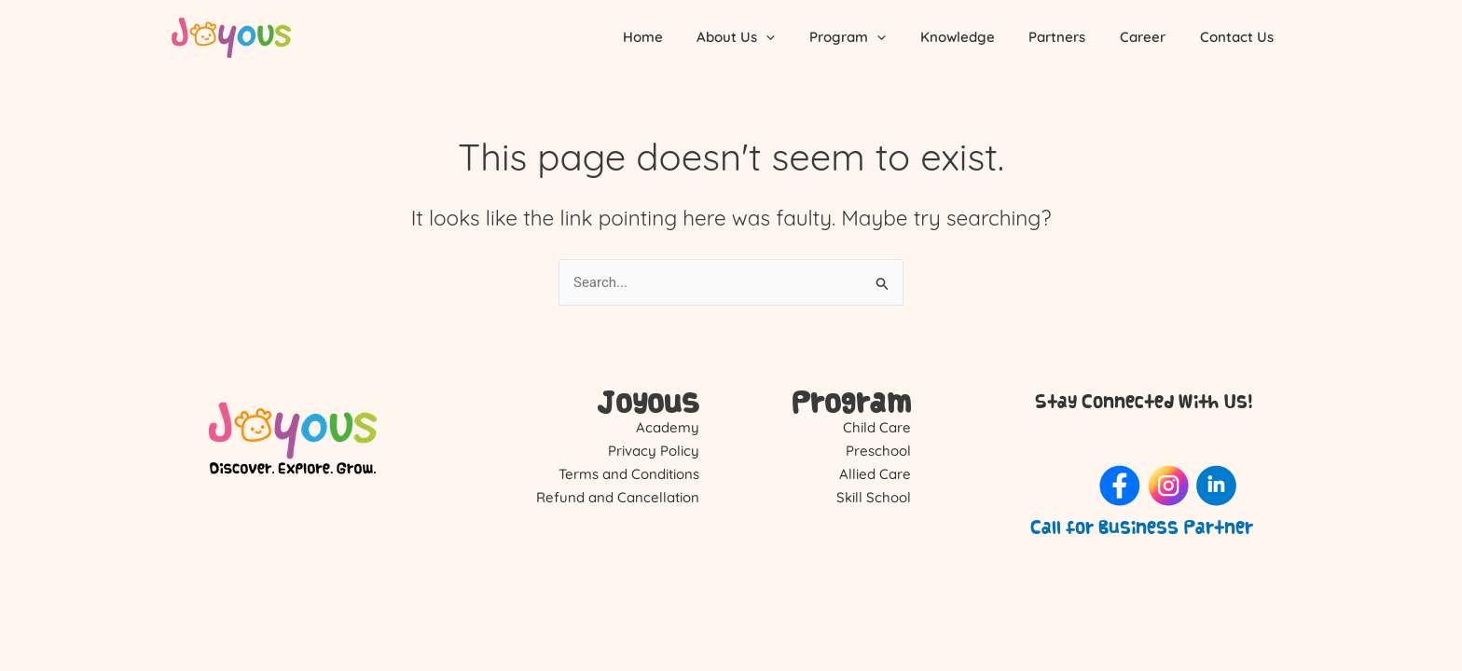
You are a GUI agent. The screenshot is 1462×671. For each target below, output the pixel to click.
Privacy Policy (653, 450)
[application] (800, 37)
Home (683, 37)
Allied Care (875, 474)
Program (875, 37)
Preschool (878, 450)
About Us (770, 37)
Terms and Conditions (629, 474)
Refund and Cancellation (617, 497)
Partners (1072, 37)
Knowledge (979, 37)
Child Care (877, 427)
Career (1152, 37)
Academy (667, 427)
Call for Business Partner (1141, 527)
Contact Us (1239, 37)
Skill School (873, 497)
